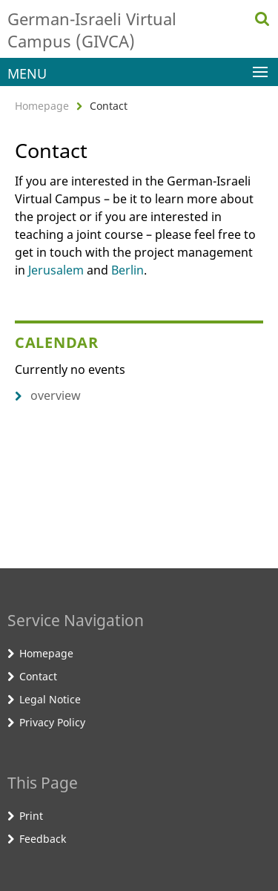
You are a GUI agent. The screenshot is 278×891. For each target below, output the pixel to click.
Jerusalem (56, 270)
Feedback (42, 839)
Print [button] (31, 816)
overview (48, 395)
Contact (38, 676)
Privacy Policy (52, 722)
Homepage (42, 106)
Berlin (127, 270)
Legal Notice (50, 699)
